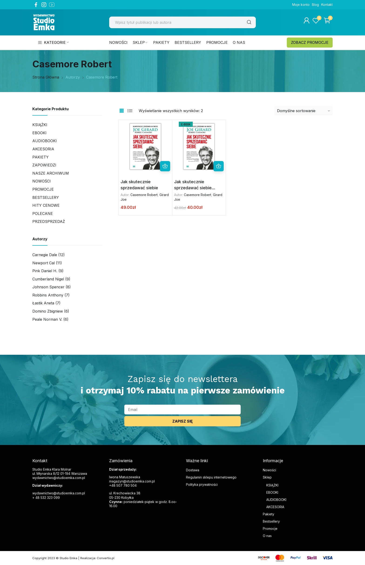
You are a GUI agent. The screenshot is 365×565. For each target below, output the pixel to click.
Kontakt (327, 5)
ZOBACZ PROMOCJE (309, 42)
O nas (267, 536)
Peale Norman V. (47, 319)
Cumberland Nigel (48, 279)
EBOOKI (272, 492)
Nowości (41, 181)
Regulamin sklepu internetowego (211, 477)
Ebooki (39, 133)
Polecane (42, 213)
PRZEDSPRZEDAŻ (48, 221)
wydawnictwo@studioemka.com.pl (58, 493)
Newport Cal (43, 263)
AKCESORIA (43, 149)
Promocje (43, 189)
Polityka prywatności (202, 484)
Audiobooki (44, 140)
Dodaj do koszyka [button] (165, 166)
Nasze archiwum (50, 173)
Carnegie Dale (44, 254)
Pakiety (40, 157)
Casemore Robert (144, 195)
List (130, 110)
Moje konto (301, 5)
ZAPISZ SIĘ (182, 421)
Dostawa (192, 470)
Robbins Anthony (47, 295)
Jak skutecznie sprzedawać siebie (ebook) (193, 187)
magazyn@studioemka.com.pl (132, 481)
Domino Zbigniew (47, 311)
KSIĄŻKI (272, 485)
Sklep (267, 477)
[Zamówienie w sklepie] (303, 110)
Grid (121, 110)
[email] (182, 409)
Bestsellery (45, 197)
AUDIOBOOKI (276, 500)
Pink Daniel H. (44, 271)
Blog (315, 5)
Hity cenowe (46, 205)
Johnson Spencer (48, 287)
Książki (39, 124)
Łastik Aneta (43, 303)
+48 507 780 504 (123, 485)
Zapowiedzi (44, 165)
